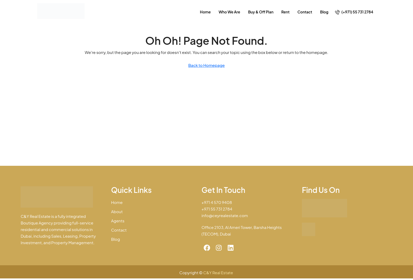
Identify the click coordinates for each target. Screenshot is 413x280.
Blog (324, 11)
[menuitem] (354, 12)
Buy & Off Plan (260, 11)
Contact (304, 11)
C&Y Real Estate (218, 272)
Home (205, 11)
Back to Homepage (206, 65)
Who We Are (229, 11)
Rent (285, 11)
